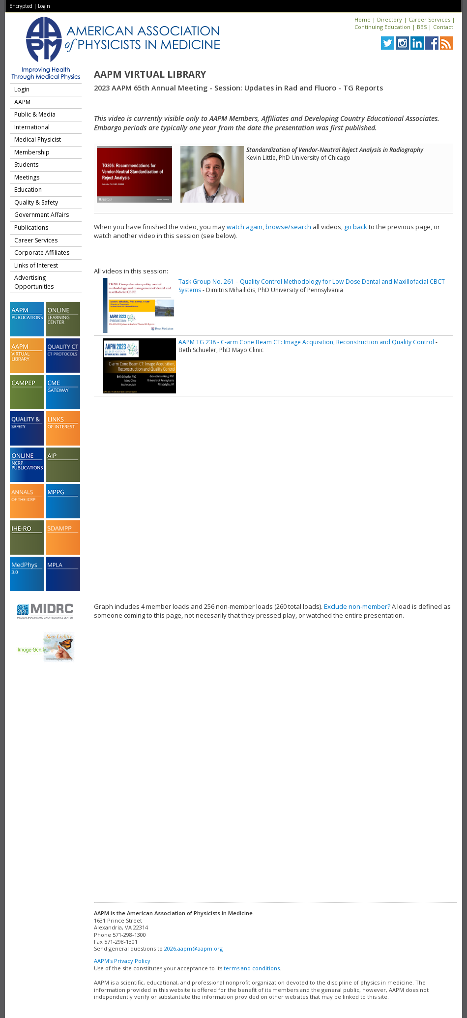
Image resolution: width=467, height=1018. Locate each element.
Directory (389, 19)
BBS (422, 26)
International (32, 127)
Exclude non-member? (357, 606)
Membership (32, 152)
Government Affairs (41, 214)
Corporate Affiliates (41, 252)
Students (26, 164)
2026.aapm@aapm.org (193, 948)
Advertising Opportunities (34, 282)
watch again (245, 226)
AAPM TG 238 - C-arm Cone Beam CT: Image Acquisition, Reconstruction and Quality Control (306, 342)
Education (28, 189)
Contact (443, 26)
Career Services (429, 19)
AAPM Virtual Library (150, 74)
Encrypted (20, 5)
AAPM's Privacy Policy (122, 960)
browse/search (288, 226)
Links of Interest (36, 265)
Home (362, 19)
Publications (31, 227)
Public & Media (35, 114)
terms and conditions (252, 968)
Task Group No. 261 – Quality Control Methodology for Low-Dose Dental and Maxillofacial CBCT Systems (311, 285)
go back (355, 226)
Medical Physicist (37, 139)
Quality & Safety (36, 202)
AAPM (22, 102)
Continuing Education (382, 26)
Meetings (26, 177)
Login (44, 5)
